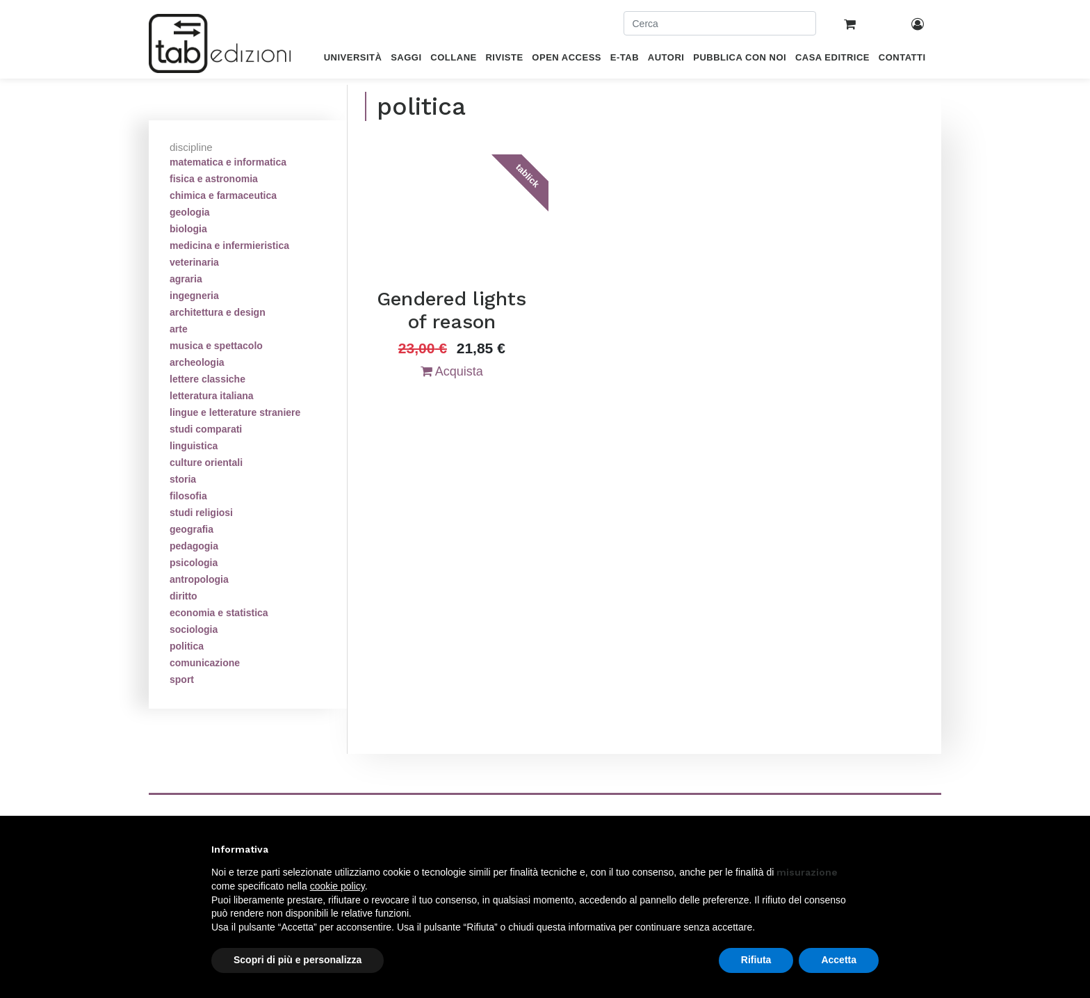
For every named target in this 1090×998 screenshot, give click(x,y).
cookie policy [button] (337, 886)
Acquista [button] (452, 371)
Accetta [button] (838, 959)
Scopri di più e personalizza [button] (297, 959)
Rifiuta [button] (756, 959)
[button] (872, 849)
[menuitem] (353, 60)
